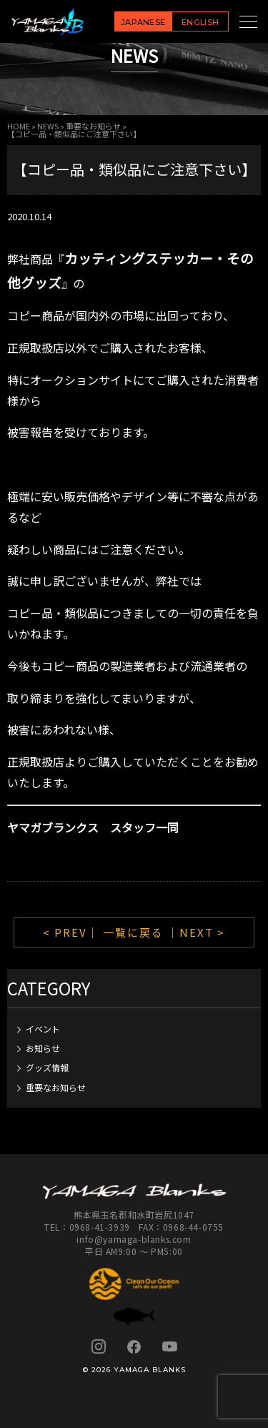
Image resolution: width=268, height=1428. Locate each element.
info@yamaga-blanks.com (133, 1239)
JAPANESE (143, 22)
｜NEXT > (196, 932)
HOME (18, 126)
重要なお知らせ (93, 126)
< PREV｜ (73, 932)
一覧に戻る (133, 932)
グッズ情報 (47, 1067)
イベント (43, 1029)
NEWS (48, 126)
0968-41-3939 (99, 1227)
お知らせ (43, 1048)
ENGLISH (200, 22)
